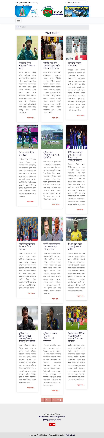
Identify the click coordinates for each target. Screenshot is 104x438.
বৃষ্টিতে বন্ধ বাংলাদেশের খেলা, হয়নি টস (51, 155)
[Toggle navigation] (18, 20)
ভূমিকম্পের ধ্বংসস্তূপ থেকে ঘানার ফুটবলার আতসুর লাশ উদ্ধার (27, 337)
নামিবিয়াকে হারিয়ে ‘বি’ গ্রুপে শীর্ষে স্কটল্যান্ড (27, 247)
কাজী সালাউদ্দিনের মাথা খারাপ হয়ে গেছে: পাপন (51, 247)
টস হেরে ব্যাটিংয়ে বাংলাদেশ (26, 153)
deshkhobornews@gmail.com (54, 417)
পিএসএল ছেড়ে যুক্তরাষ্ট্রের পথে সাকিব (75, 247)
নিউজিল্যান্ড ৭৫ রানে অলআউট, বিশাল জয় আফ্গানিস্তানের (75, 156)
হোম (18, 27)
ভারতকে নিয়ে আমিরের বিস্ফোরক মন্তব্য (27, 66)
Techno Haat (70, 435)
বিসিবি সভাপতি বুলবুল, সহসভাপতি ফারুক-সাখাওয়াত (51, 66)
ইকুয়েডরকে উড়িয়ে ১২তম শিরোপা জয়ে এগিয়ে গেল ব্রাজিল (76, 337)
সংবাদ (55, 33)
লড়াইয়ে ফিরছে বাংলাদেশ (74, 64)
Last (59, 400)
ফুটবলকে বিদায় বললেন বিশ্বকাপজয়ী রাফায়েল (50, 337)
